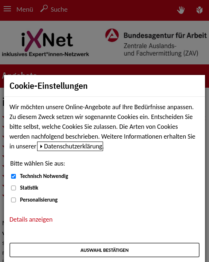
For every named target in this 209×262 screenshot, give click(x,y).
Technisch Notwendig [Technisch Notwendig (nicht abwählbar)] (44, 176)
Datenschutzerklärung (73, 146)
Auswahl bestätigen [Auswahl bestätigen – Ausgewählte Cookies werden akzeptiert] (104, 250)
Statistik (29, 187)
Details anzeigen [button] (30, 219)
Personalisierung (39, 199)
